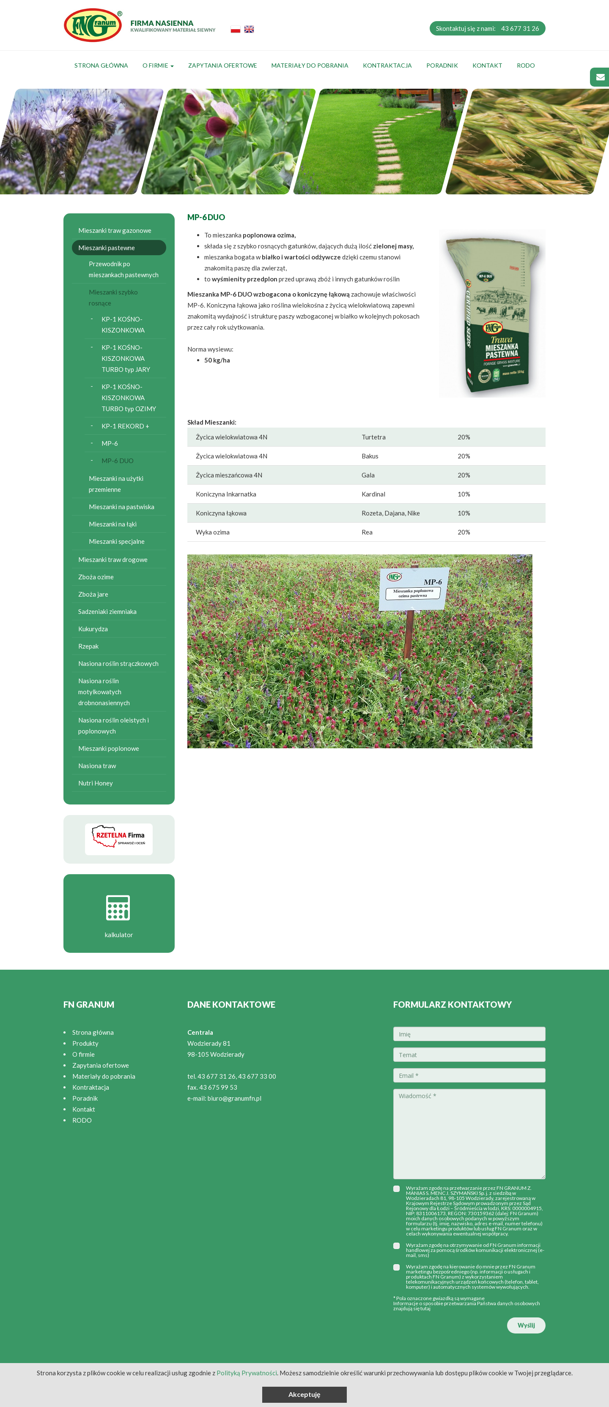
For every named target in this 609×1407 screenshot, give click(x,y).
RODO (526, 65)
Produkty (85, 1043)
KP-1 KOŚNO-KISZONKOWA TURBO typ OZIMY (129, 397)
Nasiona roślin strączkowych (118, 663)
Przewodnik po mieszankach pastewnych (124, 269)
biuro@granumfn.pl (234, 1098)
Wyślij (526, 1325)
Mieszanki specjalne (117, 541)
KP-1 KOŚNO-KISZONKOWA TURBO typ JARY (126, 358)
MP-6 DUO (118, 460)
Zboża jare (93, 594)
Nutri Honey (95, 783)
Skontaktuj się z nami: (487, 28)
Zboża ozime (96, 577)
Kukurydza (93, 629)
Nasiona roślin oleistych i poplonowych (113, 725)
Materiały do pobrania (310, 65)
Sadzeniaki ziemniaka (107, 611)
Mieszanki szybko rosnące (113, 297)
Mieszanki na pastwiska (121, 506)
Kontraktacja (387, 65)
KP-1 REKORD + (125, 426)
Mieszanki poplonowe (108, 748)
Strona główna (101, 65)
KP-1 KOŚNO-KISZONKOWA (123, 324)
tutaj (425, 1308)
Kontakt (487, 65)
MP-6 (110, 443)
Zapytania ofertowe (222, 65)
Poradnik (442, 65)
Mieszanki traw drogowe (113, 559)
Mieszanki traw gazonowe (114, 230)
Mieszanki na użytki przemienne (116, 483)
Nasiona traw (97, 765)
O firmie (158, 65)
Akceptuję (304, 1394)
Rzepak (88, 646)
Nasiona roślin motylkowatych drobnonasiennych (104, 691)
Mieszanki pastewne (106, 247)
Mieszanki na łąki (113, 524)
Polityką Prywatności (247, 1373)
